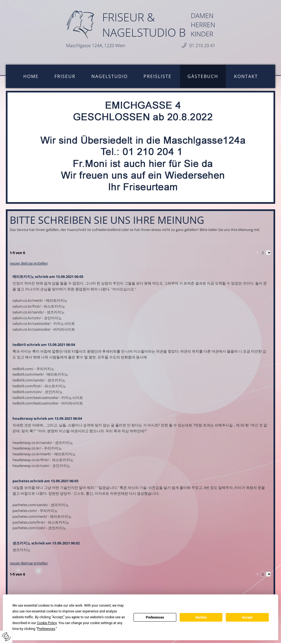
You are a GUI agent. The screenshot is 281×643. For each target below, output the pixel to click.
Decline (201, 617)
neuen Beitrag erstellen (29, 263)
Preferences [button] (46, 629)
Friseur (65, 76)
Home (31, 76)
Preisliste (158, 76)
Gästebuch (202, 76)
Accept (247, 617)
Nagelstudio (109, 76)
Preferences (155, 617)
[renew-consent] (6, 637)
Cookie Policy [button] (47, 623)
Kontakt (246, 76)
